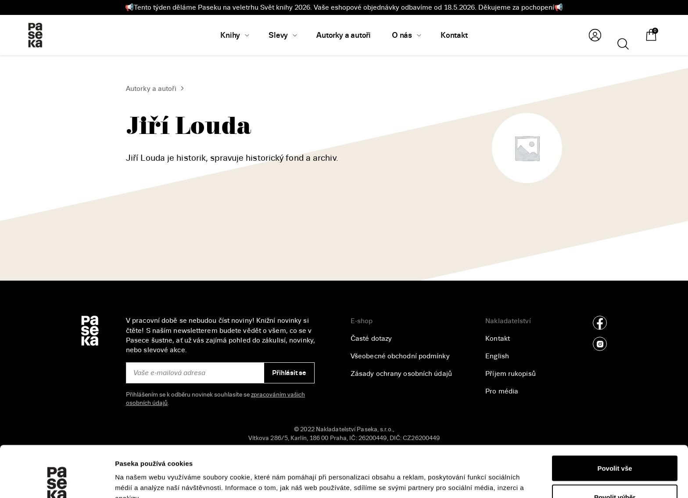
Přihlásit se (289, 373)
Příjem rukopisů (510, 374)
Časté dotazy (371, 339)
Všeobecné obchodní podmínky (400, 356)
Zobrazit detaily (465, 475)
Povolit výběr (614, 446)
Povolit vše (614, 417)
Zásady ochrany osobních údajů (401, 374)
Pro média (501, 391)
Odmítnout (614, 474)
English (497, 356)
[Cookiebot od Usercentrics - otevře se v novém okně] (56, 480)
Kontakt (497, 339)
